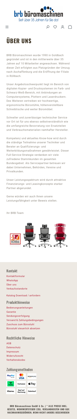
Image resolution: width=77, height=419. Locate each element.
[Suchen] (47, 27)
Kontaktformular (15, 276)
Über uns (11, 284)
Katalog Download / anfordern (23, 295)
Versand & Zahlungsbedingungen (24, 320)
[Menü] (7, 27)
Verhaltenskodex (15, 360)
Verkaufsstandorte (16, 288)
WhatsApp (12, 280)
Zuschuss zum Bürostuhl (20, 324)
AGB (8, 343)
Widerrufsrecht (14, 356)
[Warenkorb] (70, 27)
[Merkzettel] (55, 27)
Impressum (12, 351)
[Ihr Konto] (62, 27)
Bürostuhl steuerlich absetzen (23, 328)
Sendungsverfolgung (18, 316)
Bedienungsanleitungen (19, 307)
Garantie (11, 312)
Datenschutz (13, 347)
